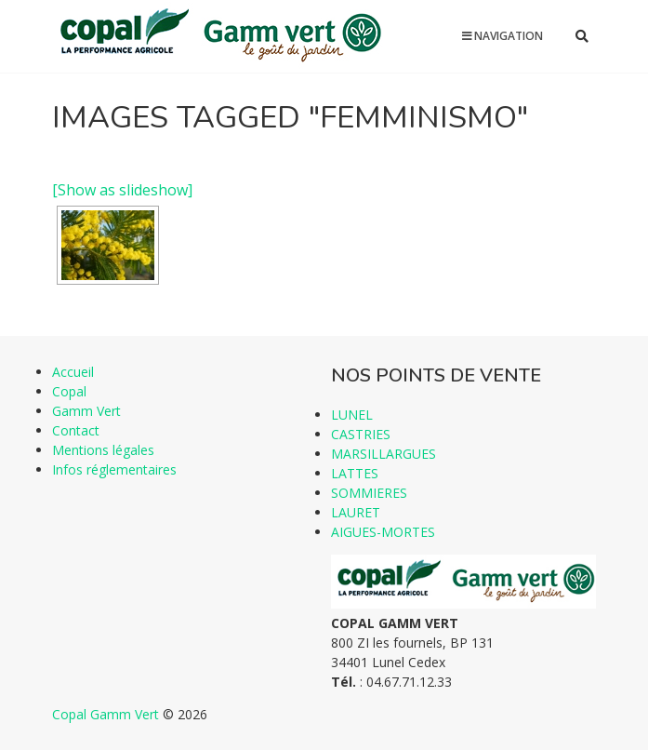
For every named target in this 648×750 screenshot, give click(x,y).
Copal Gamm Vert (105, 714)
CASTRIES (360, 434)
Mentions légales (103, 450)
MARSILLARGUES (383, 453)
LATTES (354, 473)
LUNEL (352, 414)
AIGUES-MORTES (383, 532)
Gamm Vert (86, 411)
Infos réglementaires (114, 469)
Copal (69, 391)
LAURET (355, 512)
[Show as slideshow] (122, 190)
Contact (75, 430)
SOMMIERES (369, 493)
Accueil (73, 372)
